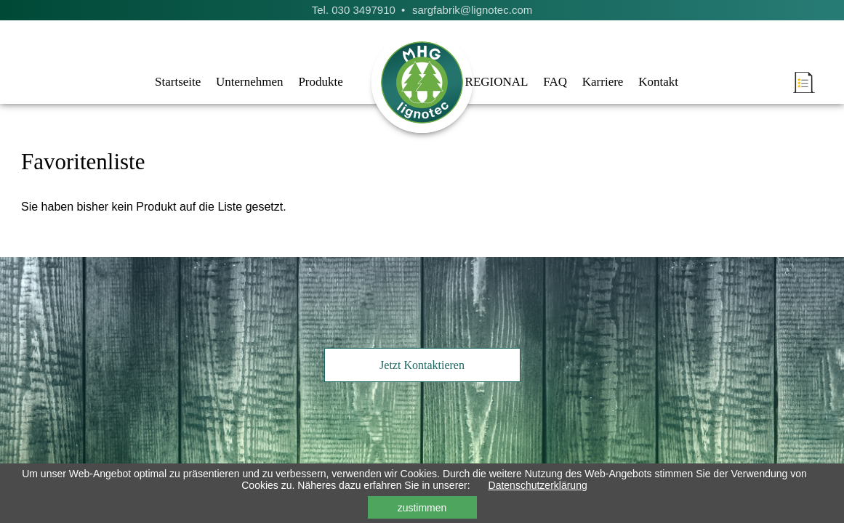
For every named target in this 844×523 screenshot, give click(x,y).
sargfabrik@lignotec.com (472, 10)
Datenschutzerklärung (538, 485)
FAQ (555, 82)
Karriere (603, 82)
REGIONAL (496, 82)
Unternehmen (250, 82)
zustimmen (422, 508)
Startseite (178, 82)
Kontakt (658, 82)
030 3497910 (363, 10)
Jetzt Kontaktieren (422, 365)
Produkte (320, 82)
